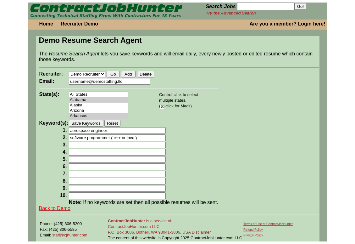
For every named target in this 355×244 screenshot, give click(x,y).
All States (98, 94)
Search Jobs (221, 6)
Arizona (98, 110)
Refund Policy (253, 229)
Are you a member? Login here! (287, 23)
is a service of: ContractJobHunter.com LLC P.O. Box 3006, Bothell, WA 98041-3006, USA (150, 226)
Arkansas (98, 116)
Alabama (98, 100)
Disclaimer (201, 232)
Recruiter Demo (79, 23)
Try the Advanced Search (231, 13)
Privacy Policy (253, 235)
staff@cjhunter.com (69, 235)
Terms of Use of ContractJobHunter (268, 224)
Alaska (98, 105)
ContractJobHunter (126, 220)
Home (46, 23)
